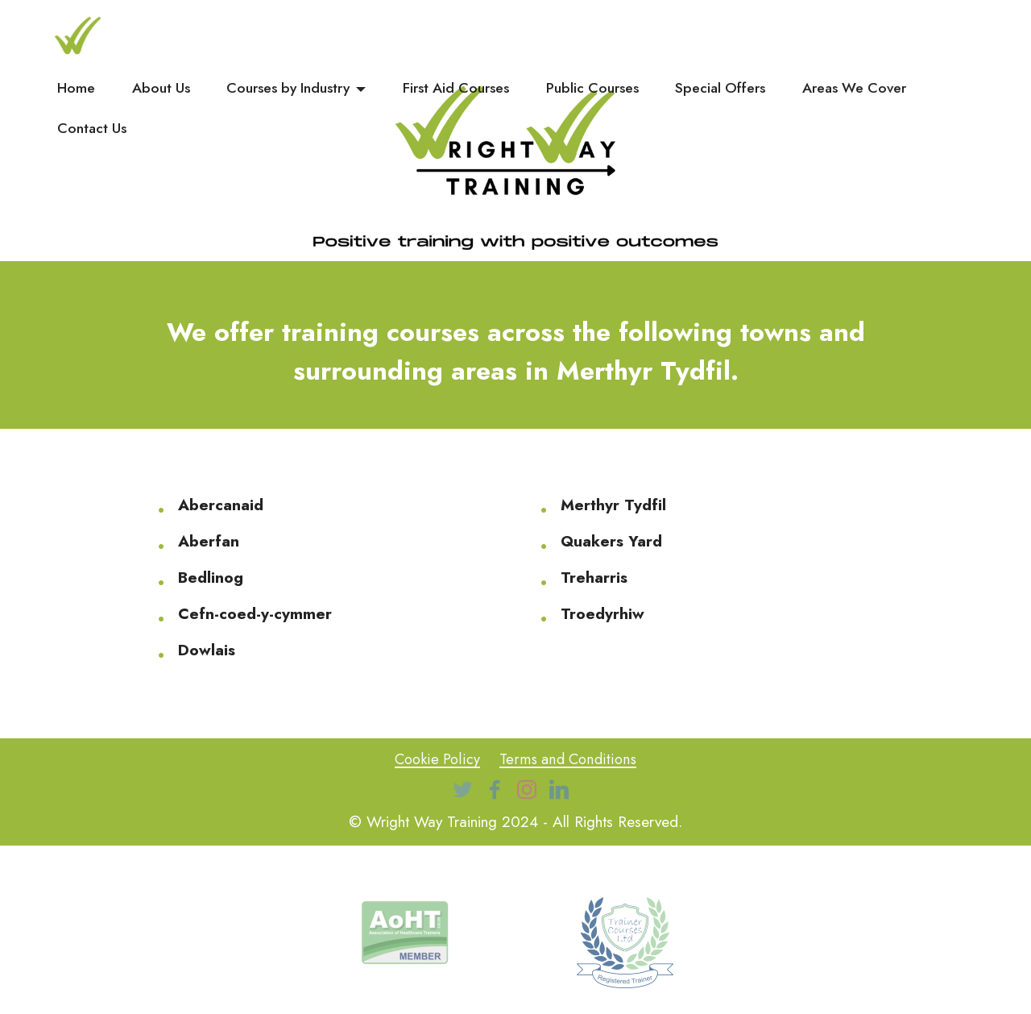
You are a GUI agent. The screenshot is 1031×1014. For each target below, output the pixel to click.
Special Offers (720, 87)
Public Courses (592, 87)
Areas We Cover (854, 87)
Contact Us (91, 128)
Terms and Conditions (569, 758)
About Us (161, 87)
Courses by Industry (288, 87)
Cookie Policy (435, 758)
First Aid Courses (456, 87)
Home (76, 87)
